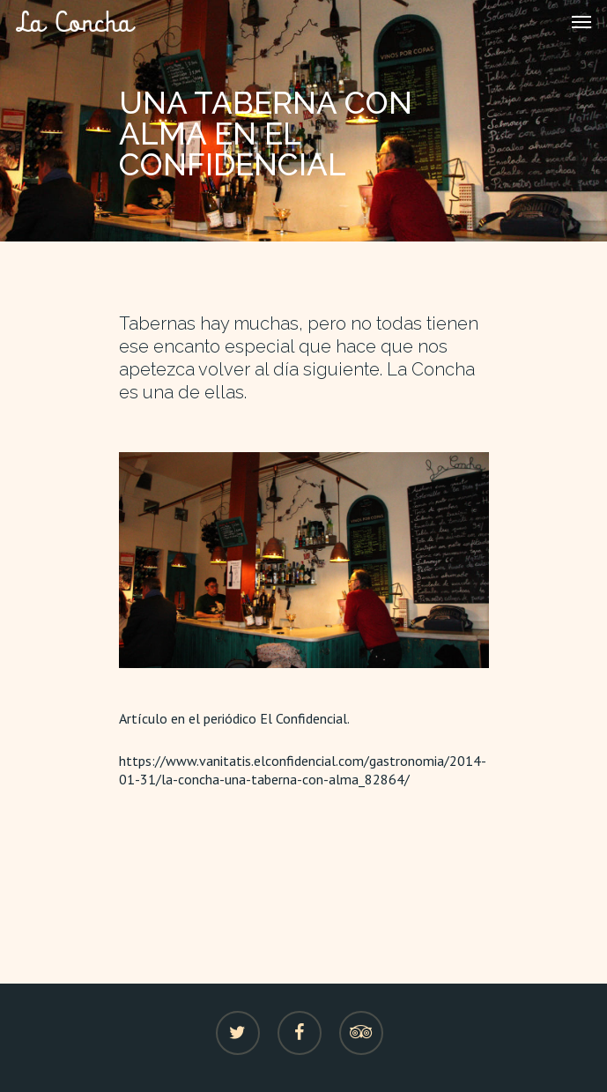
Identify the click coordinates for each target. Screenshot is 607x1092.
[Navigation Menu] (581, 21)
